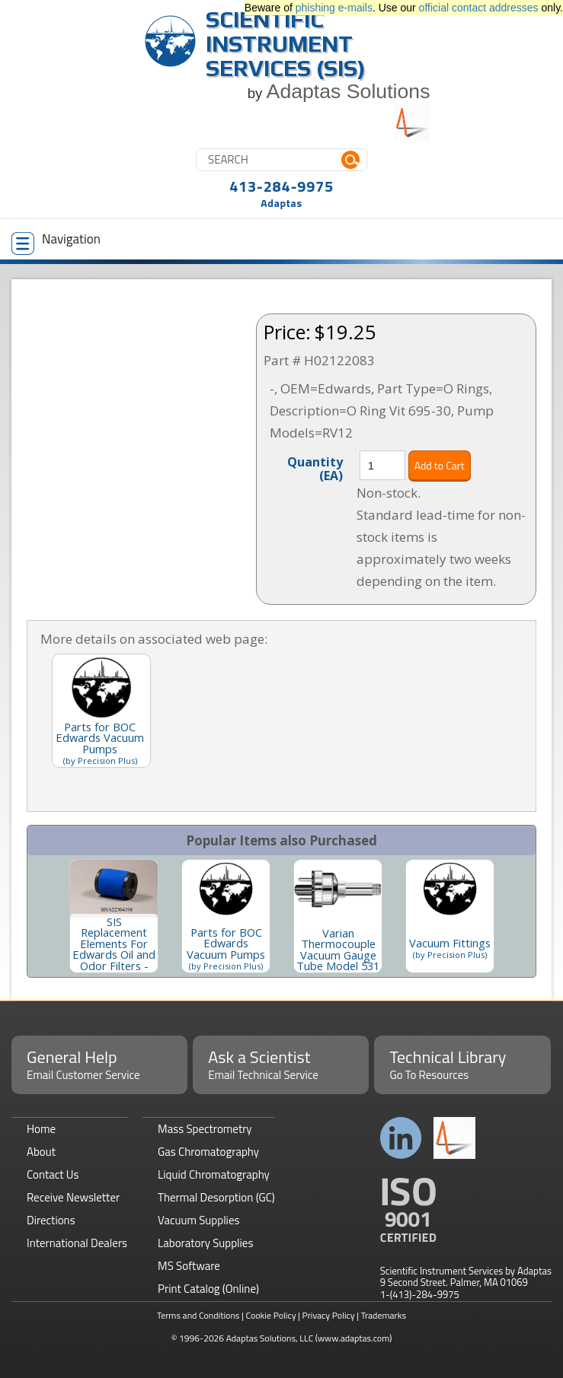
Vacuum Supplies (198, 1220)
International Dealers (77, 1243)
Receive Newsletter (73, 1197)
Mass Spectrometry (205, 1129)
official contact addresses (479, 8)
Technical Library (462, 1064)
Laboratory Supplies (205, 1243)
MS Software (189, 1266)
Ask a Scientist (280, 1064)
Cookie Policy (270, 1315)
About (41, 1151)
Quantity (315, 467)
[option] (113, 916)
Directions (51, 1220)
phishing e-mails (334, 8)
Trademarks (383, 1315)
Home (41, 1129)
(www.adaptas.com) (353, 1338)
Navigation (56, 242)
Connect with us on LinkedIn (401, 1138)
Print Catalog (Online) (208, 1288)
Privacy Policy (328, 1315)
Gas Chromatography (208, 1151)
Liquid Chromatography (214, 1174)
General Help (99, 1064)
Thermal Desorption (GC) (216, 1197)
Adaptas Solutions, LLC (270, 1338)
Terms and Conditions (198, 1315)
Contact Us (52, 1174)
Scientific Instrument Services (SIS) (286, 43)
